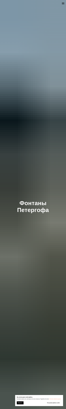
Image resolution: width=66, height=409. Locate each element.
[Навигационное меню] (63, 3)
